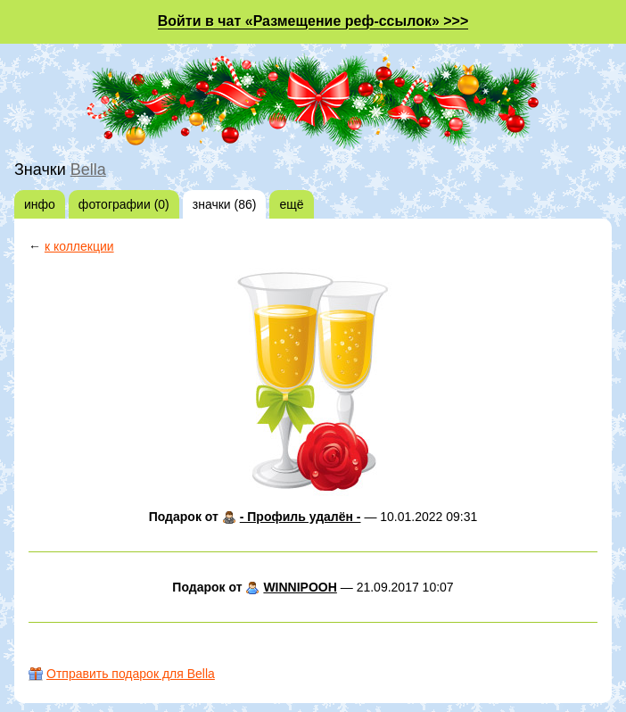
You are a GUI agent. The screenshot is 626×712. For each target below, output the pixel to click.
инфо (39, 204)
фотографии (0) (123, 204)
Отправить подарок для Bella (130, 673)
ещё (291, 204)
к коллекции (79, 246)
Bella (88, 169)
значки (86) (225, 204)
